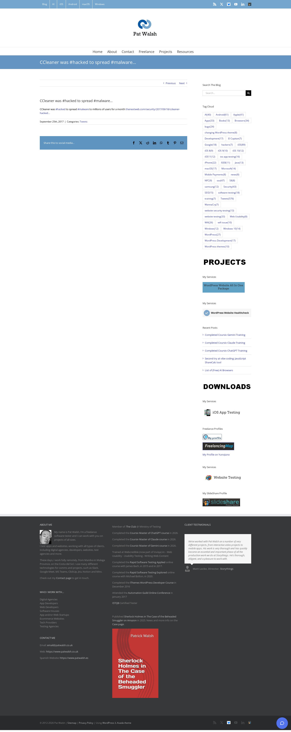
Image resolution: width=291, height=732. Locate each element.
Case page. (118, 624)
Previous (171, 83)
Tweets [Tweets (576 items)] (227, 198)
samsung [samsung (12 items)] (212, 186)
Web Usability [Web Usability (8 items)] (238, 216)
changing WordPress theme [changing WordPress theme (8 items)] (221, 132)
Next (182, 83)
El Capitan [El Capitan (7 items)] (235, 138)
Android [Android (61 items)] (222, 114)
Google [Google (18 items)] (211, 144)
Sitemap (71, 722)
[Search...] (224, 93)
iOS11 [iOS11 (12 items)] (210, 156)
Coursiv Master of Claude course (148, 539)
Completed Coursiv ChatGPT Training (226, 350)
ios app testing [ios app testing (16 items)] (230, 156)
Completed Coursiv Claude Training (225, 342)
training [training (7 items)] (210, 198)
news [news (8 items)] (235, 174)
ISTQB (115, 603)
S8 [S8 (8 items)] (232, 180)
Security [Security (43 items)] (230, 186)
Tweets (83, 121)
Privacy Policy (86, 722)
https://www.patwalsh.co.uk (62, 651)
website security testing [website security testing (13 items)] (219, 210)
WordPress (108, 722)
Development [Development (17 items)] (214, 138)
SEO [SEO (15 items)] (209, 192)
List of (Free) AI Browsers (219, 370)
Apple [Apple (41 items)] (238, 114)
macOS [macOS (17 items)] (211, 168)
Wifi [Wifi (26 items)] (209, 222)
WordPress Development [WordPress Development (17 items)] (220, 240)
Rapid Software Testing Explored (148, 572)
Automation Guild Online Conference (149, 593)
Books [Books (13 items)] (224, 120)
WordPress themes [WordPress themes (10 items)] (217, 246)
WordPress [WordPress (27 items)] (213, 234)
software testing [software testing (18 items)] (229, 192)
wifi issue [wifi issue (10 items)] (225, 222)
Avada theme (124, 722)
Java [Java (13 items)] (239, 162)
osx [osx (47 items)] (221, 180)
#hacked (60, 109)
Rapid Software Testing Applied (147, 562)
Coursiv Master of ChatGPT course (150, 533)
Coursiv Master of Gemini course (149, 545)
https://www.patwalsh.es (74, 658)
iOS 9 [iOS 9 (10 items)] (223, 150)
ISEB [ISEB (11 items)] (225, 162)
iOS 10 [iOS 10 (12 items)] (238, 150)
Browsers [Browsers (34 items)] (242, 120)
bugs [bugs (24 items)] (209, 126)
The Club (131, 526)
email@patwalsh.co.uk (60, 645)
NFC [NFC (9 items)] (208, 180)
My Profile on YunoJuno (216, 454)
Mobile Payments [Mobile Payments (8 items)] (215, 174)
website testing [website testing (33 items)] (215, 216)
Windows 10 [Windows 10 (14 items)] (231, 228)
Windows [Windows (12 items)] (212, 228)
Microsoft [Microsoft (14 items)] (228, 168)
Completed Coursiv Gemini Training (225, 335)
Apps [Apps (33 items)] (209, 120)
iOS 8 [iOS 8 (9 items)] (209, 150)
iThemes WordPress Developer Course (152, 582)
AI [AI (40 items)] (208, 114)
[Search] (248, 93)
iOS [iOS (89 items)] (241, 144)
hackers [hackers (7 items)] (227, 144)
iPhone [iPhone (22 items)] (210, 162)
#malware (83, 109)
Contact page (63, 578)
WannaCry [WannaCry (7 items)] (212, 204)
